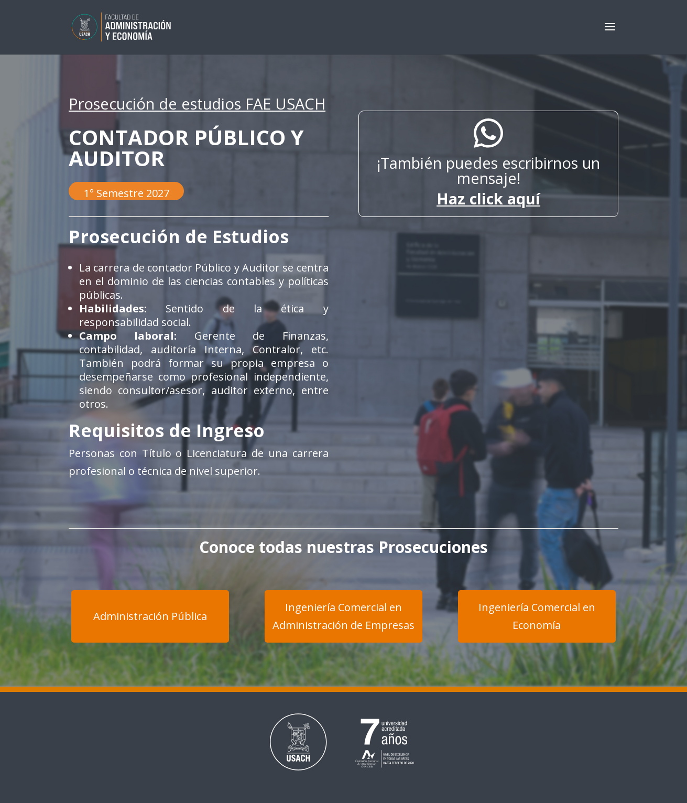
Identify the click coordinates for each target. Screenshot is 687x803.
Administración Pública (150, 616)
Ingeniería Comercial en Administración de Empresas (343, 616)
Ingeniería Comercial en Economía (536, 616)
